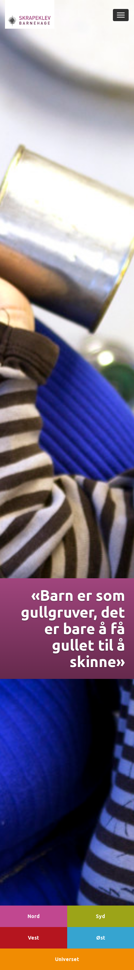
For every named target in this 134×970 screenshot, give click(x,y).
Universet (67, 959)
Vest (33, 938)
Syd (100, 916)
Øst (100, 938)
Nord (34, 916)
